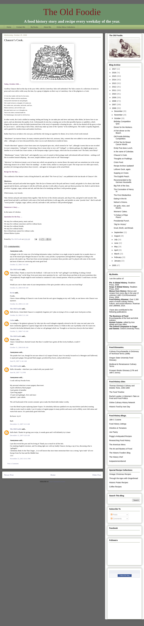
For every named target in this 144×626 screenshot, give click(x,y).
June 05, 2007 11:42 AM (18, 361)
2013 (114, 83)
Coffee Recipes (115, 487)
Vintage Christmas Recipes (120, 474)
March (117, 254)
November (118, 115)
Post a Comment (13, 464)
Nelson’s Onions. (121, 202)
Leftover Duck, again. (122, 169)
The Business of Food (118, 316)
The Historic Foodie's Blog (119, 453)
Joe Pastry (113, 432)
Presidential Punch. (121, 221)
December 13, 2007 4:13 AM (20, 424)
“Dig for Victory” (120, 224)
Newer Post (8, 475)
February (118, 257)
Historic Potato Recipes (118, 482)
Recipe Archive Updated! (124, 166)
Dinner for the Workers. (123, 127)
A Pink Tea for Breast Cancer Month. (122, 143)
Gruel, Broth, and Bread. (123, 228)
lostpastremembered (117, 461)
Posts (114, 515)
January (117, 261)
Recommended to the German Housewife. (123, 181)
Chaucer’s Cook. (120, 155)
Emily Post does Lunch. (123, 148)
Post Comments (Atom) (57, 482)
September (119, 232)
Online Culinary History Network (122, 402)
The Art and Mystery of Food (120, 449)
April (116, 250)
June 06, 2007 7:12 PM (18, 372)
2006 (114, 108)
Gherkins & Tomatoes (118, 428)
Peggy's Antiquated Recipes (120, 436)
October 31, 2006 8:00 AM (19, 347)
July (116, 240)
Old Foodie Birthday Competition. (122, 137)
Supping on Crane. (121, 173)
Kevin (12, 293)
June (116, 243)
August (117, 236)
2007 (114, 104)
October (117, 118)
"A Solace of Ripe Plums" (121, 216)
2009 (114, 97)
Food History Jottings (117, 424)
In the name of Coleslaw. (124, 152)
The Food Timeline (116, 392)
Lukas (12, 320)
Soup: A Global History (119, 287)
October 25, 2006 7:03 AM (19, 264)
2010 (114, 94)
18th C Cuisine (115, 420)
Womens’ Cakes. (120, 211)
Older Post (96, 475)
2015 (114, 76)
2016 (114, 73)
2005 (114, 265)
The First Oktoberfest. (122, 195)
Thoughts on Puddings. (123, 159)
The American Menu (117, 445)
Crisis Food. (119, 162)
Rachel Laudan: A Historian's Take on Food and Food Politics (124, 397)
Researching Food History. (120, 440)
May (116, 247)
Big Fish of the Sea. (122, 186)
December (118, 111)
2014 (114, 80)
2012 (114, 87)
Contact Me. (20, 27)
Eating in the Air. (120, 199)
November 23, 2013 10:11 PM (20, 459)
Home (9, 27)
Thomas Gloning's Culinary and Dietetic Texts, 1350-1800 (122, 387)
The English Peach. (121, 176)
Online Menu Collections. (66, 27)
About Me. (47, 27)
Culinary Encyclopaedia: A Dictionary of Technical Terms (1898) (124, 352)
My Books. (35, 27)
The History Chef (116, 457)
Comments (116, 519)
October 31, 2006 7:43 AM (19, 331)
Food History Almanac (118, 299)
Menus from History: (118, 291)
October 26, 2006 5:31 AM (19, 315)
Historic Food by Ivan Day (119, 407)
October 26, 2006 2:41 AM (19, 304)
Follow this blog (124, 575)
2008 (114, 101)
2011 (114, 90)
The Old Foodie (72, 12)
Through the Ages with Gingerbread (123, 478)
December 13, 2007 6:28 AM (20, 435)
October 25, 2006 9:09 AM (19, 288)
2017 (114, 69)
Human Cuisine (115, 322)
